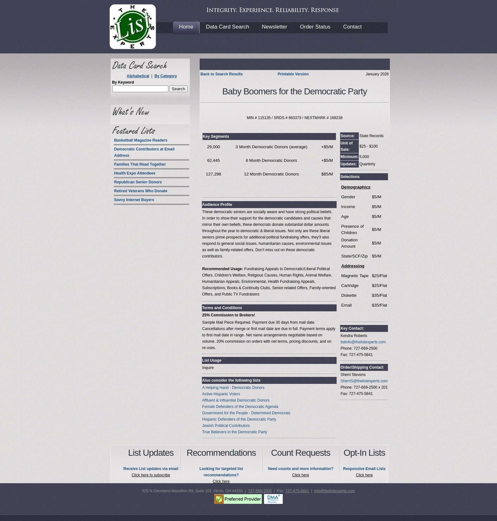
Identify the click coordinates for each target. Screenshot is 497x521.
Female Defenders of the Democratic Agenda (240, 406)
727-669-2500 (260, 491)
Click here (221, 481)
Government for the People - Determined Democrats (246, 413)
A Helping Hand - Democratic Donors (233, 387)
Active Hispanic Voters (221, 394)
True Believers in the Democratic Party (234, 432)
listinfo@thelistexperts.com (363, 342)
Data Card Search (227, 27)
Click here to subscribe (151, 475)
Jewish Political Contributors (226, 425)
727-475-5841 (297, 491)
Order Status (315, 27)
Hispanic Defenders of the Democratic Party (239, 419)
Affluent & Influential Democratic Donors (236, 400)
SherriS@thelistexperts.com (364, 381)
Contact (352, 27)
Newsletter (274, 27)
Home (186, 27)
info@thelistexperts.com (334, 491)
